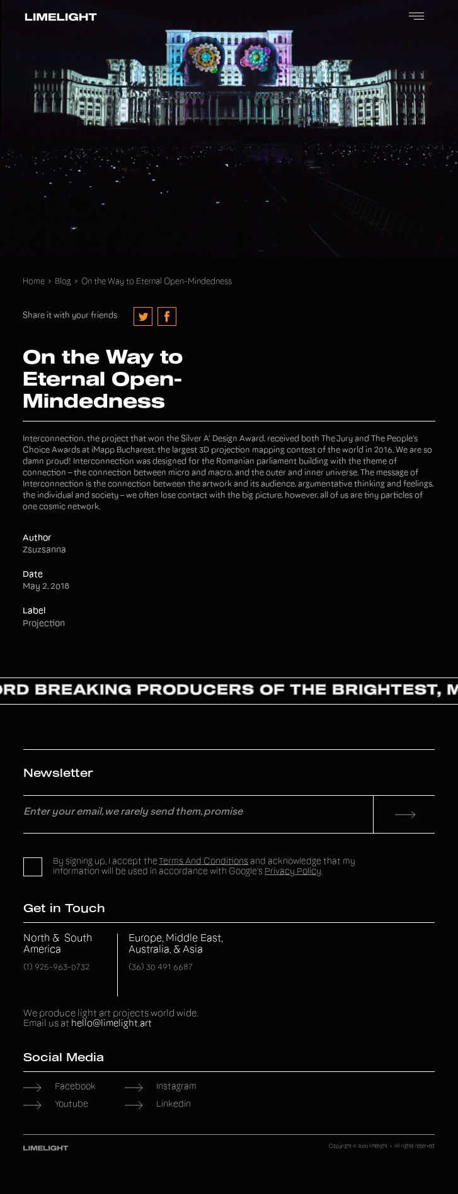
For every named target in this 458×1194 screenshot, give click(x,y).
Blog (63, 282)
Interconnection (53, 439)
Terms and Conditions (203, 861)
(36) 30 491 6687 (161, 968)
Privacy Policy (293, 872)
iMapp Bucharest (122, 451)
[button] (416, 17)
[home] (57, 17)
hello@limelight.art (111, 1024)
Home (34, 282)
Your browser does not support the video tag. (229, 128)
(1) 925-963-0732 (56, 968)
